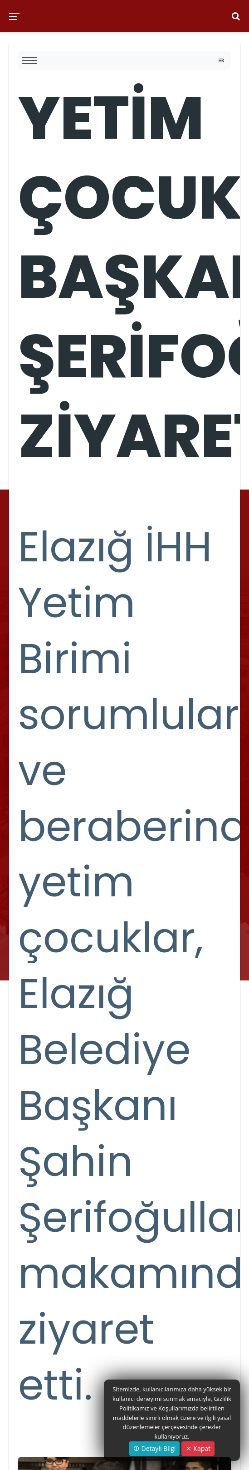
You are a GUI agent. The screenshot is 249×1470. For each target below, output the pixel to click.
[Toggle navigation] (221, 60)
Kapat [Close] (198, 1448)
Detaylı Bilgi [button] (154, 1448)
